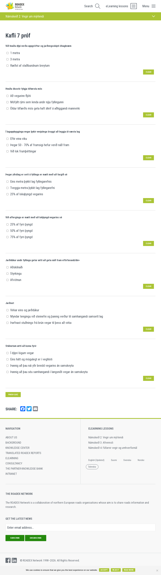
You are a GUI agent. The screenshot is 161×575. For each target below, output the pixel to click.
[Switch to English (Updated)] (96, 460)
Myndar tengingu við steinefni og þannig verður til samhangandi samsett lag (54, 316)
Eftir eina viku (16, 139)
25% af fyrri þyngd (19, 224)
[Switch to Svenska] (127, 460)
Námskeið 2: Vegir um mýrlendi (105, 437)
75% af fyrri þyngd (19, 237)
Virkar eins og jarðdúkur (22, 310)
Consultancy (14, 463)
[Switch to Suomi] (113, 460)
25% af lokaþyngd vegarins (24, 194)
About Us (11, 437)
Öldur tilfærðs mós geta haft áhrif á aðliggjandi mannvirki (43, 108)
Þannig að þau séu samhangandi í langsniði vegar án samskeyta (47, 372)
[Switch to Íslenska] (92, 466)
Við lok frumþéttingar (21, 151)
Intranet (11, 473)
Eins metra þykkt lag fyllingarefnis (29, 181)
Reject (115, 570)
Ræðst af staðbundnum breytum (28, 65)
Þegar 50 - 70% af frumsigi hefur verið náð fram (37, 145)
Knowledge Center (17, 447)
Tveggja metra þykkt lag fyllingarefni (30, 188)
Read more (129, 570)
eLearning (12, 458)
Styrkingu (14, 273)
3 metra (13, 59)
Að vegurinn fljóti (18, 96)
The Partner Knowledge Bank (24, 468)
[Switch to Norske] (141, 460)
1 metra (13, 53)
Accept (104, 570)
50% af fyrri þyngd (19, 231)
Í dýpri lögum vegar (20, 353)
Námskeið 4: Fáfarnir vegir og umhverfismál (112, 447)
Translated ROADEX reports (23, 453)
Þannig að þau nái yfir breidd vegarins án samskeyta (40, 365)
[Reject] (157, 570)
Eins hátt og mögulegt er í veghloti (29, 359)
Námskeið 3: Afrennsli (100, 442)
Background (13, 442)
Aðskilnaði (14, 267)
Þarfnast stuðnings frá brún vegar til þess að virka (38, 323)
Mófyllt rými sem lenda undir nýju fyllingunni (35, 102)
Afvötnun (13, 280)
